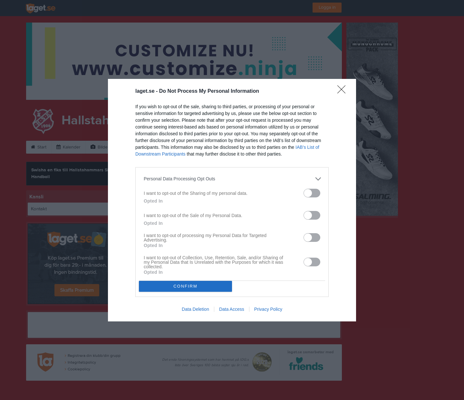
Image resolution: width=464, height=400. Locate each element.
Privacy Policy (268, 309)
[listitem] (232, 179)
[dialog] (232, 200)
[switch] (312, 193)
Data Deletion (195, 309)
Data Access (231, 309)
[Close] (343, 91)
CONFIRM (185, 286)
